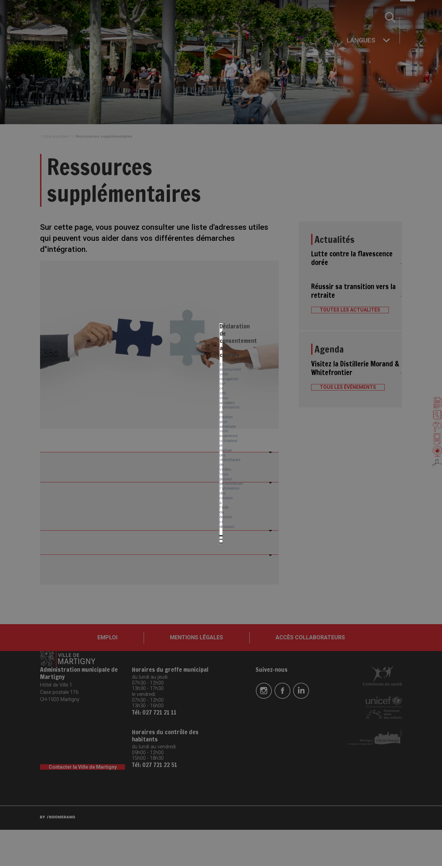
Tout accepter (120, 446)
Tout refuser (161, 446)
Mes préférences (205, 446)
